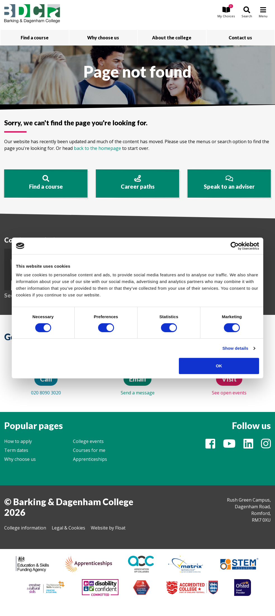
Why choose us (20, 459)
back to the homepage (97, 148)
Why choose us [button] (103, 37)
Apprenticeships (90, 459)
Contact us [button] (240, 37)
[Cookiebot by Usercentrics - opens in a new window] (234, 246)
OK (219, 365)
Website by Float (108, 528)
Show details (235, 348)
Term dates (16, 450)
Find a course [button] (35, 37)
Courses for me (89, 450)
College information (25, 528)
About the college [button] (171, 37)
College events (88, 441)
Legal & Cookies (68, 528)
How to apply (18, 441)
